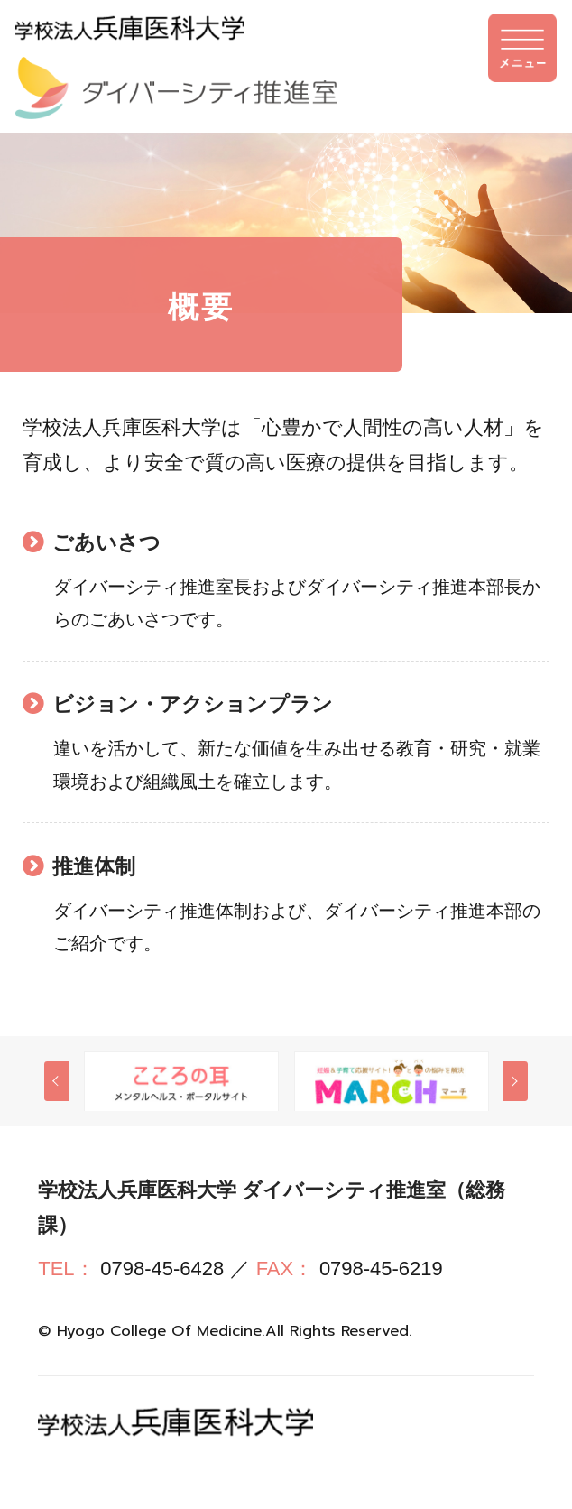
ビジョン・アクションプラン (199, 705)
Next (515, 1084)
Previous (56, 1084)
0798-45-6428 (162, 1272)
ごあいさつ (109, 542)
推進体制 (96, 868)
